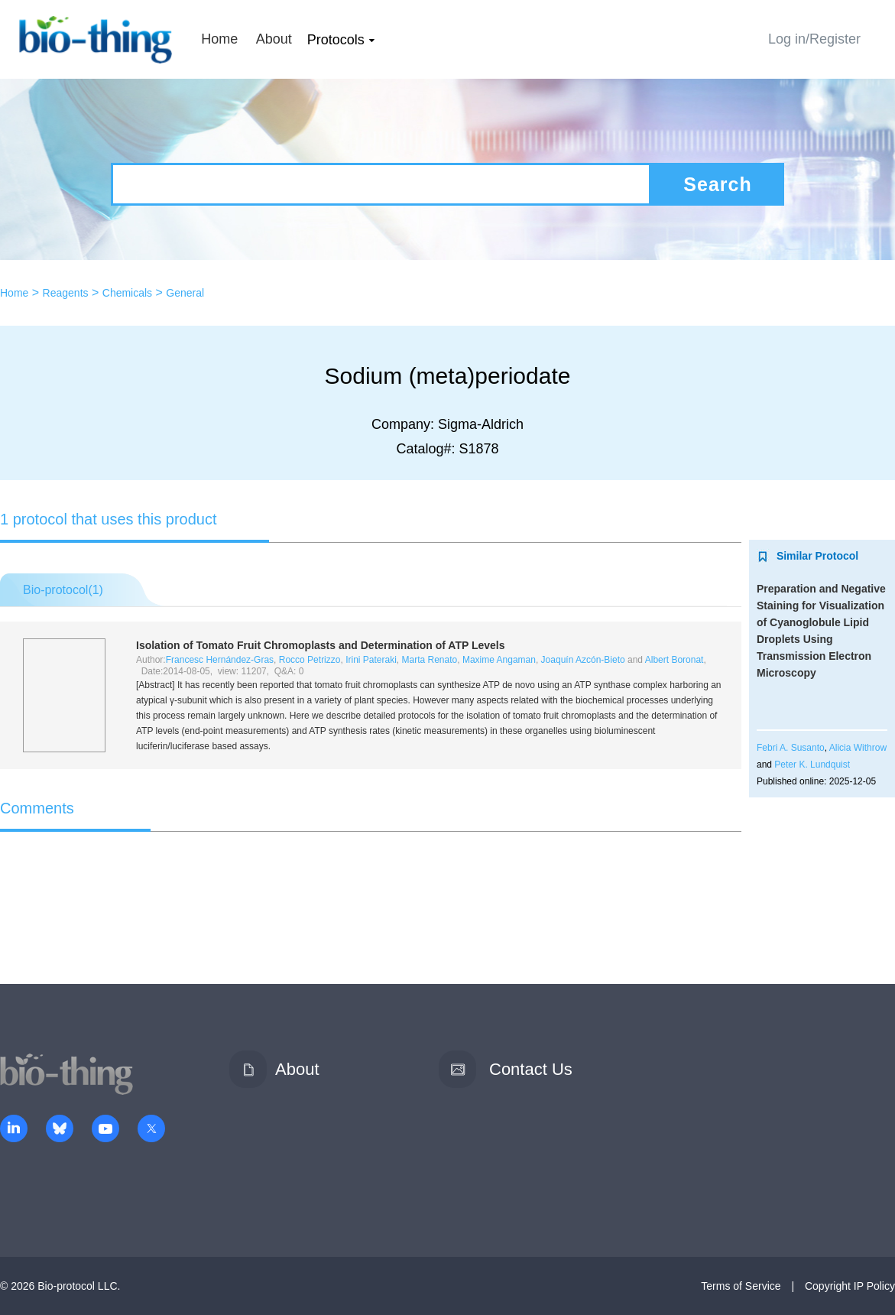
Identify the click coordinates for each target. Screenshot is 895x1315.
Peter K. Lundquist (812, 764)
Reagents (66, 293)
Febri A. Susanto (791, 747)
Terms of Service (740, 1286)
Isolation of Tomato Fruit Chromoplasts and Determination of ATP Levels (320, 645)
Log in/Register (814, 39)
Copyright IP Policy (850, 1286)
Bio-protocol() (63, 589)
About (274, 39)
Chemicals (127, 293)
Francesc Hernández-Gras (220, 659)
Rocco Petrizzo (310, 659)
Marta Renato (430, 659)
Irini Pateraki (371, 659)
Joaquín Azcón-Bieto (583, 659)
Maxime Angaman (499, 659)
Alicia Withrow (858, 747)
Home (219, 39)
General (185, 293)
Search (717, 184)
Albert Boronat (674, 659)
